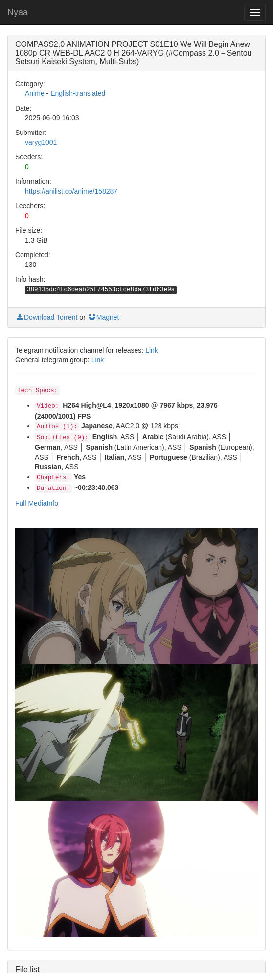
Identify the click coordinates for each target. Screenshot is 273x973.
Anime (35, 93)
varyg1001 (41, 142)
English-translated (77, 93)
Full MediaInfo (36, 503)
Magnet (103, 317)
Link (151, 350)
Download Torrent (46, 317)
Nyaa (17, 12)
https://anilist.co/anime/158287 (71, 191)
